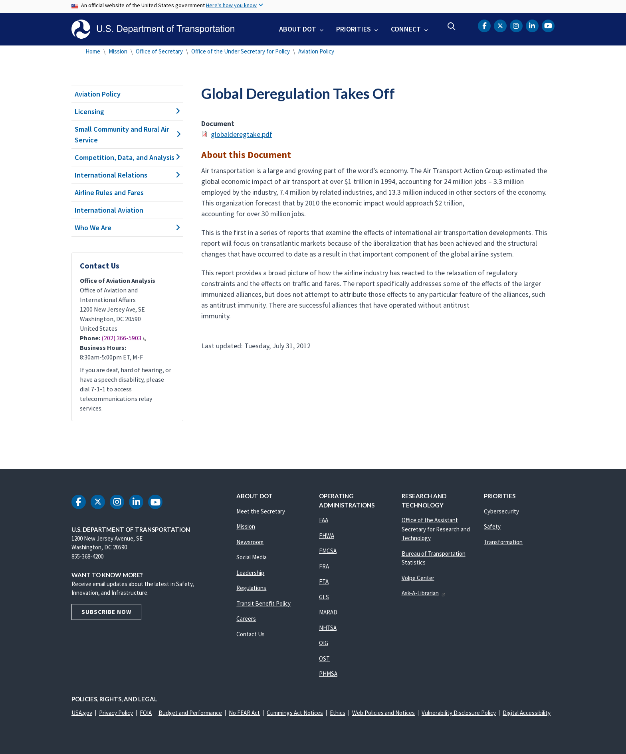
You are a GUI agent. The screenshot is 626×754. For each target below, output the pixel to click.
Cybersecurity (501, 511)
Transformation (503, 542)
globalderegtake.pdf (241, 134)
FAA (323, 520)
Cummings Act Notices (295, 712)
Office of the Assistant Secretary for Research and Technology (436, 529)
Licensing (127, 111)
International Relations (127, 175)
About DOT (297, 29)
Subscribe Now (106, 612)
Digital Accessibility (527, 712)
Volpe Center (418, 578)
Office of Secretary (159, 51)
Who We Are (127, 227)
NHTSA (328, 628)
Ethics (337, 712)
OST (324, 658)
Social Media (251, 557)
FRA (324, 566)
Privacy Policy (116, 712)
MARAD (328, 612)
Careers (246, 618)
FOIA (146, 712)
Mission (118, 51)
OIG (323, 643)
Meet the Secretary (260, 511)
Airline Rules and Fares (109, 192)
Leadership (250, 572)
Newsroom (249, 542)
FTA (324, 581)
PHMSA (328, 673)
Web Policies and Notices (383, 712)
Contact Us (250, 634)
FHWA (326, 535)
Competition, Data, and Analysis (127, 157)
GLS (324, 597)
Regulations (251, 588)
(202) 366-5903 (123, 338)
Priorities (353, 29)
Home (92, 51)
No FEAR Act (244, 712)
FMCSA (328, 551)
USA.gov (81, 712)
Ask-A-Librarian (424, 593)
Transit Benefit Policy (263, 603)
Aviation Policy (316, 51)
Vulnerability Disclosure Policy (459, 712)
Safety (492, 526)
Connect (406, 29)
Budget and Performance (190, 712)
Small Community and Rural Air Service (127, 134)
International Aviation (109, 210)
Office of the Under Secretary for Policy (240, 51)
